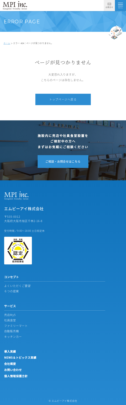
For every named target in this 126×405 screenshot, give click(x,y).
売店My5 (10, 315)
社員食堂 (10, 320)
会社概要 (10, 364)
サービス (10, 306)
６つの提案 (11, 291)
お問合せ (109, 6)
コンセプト (11, 277)
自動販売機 (11, 331)
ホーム (6, 43)
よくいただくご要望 (17, 286)
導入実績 (10, 351)
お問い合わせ (13, 370)
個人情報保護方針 (16, 376)
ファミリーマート (16, 326)
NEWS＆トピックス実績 (20, 357)
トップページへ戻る (63, 99)
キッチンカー (13, 336)
